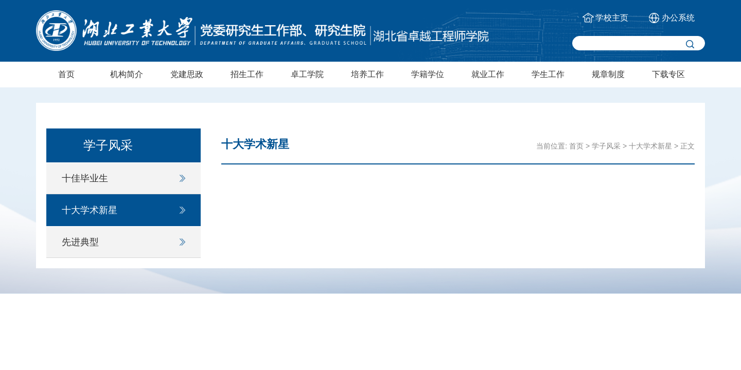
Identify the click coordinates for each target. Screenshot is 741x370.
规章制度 (608, 74)
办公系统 (678, 17)
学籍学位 (427, 74)
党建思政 (186, 74)
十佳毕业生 (85, 178)
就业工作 (487, 74)
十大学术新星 (89, 210)
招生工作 (247, 74)
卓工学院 (307, 74)
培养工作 (367, 74)
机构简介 (126, 74)
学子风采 (606, 146)
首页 (66, 74)
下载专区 (668, 74)
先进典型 (80, 242)
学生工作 (548, 74)
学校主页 (611, 17)
